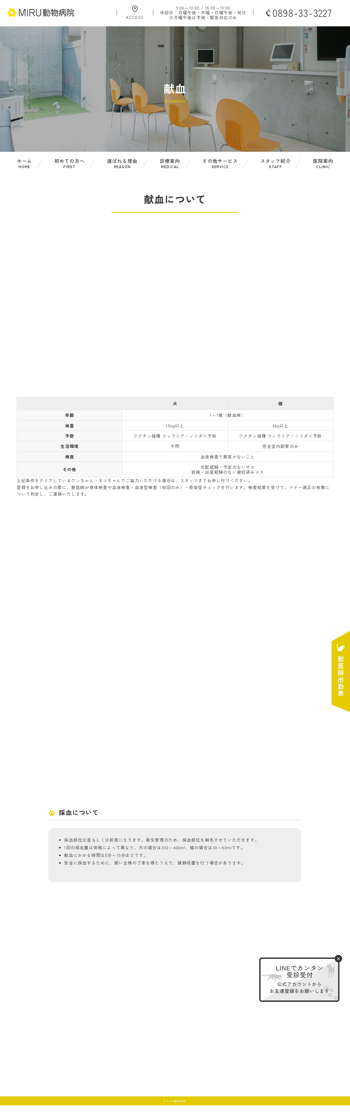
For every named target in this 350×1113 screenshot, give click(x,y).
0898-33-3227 (298, 12)
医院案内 (323, 163)
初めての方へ (69, 163)
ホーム (24, 163)
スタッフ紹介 (275, 163)
